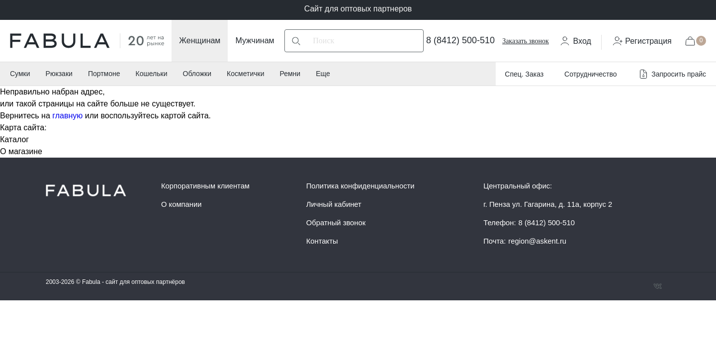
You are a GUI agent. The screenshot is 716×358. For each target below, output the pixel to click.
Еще (323, 74)
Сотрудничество (590, 74)
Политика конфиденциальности (360, 186)
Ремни (289, 74)
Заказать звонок (525, 41)
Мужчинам (254, 40)
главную (67, 115)
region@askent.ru (537, 241)
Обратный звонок (335, 223)
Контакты (322, 241)
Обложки (197, 74)
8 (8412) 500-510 (460, 40)
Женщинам (199, 40)
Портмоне (104, 74)
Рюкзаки (59, 74)
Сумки (20, 74)
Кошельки (152, 74)
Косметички (245, 74)
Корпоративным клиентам (205, 186)
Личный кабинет (333, 204)
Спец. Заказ (524, 74)
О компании (181, 204)
